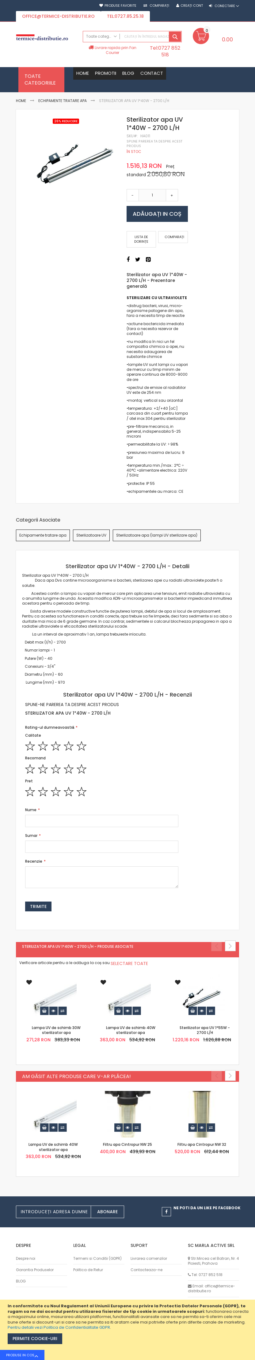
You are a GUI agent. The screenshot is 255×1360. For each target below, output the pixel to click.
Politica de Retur (88, 1269)
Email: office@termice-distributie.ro (211, 1288)
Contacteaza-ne (146, 1269)
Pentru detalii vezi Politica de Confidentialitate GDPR (59, 1327)
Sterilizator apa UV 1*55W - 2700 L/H (205, 1030)
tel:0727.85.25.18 (125, 16)
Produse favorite (120, 5)
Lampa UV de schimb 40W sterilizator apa (130, 1030)
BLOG (21, 1281)
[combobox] (132, 36)
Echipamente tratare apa (62, 100)
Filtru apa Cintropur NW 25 (127, 1145)
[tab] (127, 566)
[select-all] (129, 963)
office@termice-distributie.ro (58, 16)
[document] (128, 1329)
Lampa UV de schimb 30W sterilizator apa (56, 1030)
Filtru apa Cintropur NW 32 (201, 1145)
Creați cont (192, 5)
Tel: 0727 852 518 (207, 1274)
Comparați (159, 5)
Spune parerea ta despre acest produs (154, 143)
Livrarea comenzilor (149, 1258)
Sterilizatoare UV (91, 535)
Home (21, 100)
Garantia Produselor (35, 1269)
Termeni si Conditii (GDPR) (97, 1258)
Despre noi (25, 1258)
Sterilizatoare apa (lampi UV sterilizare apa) (156, 535)
